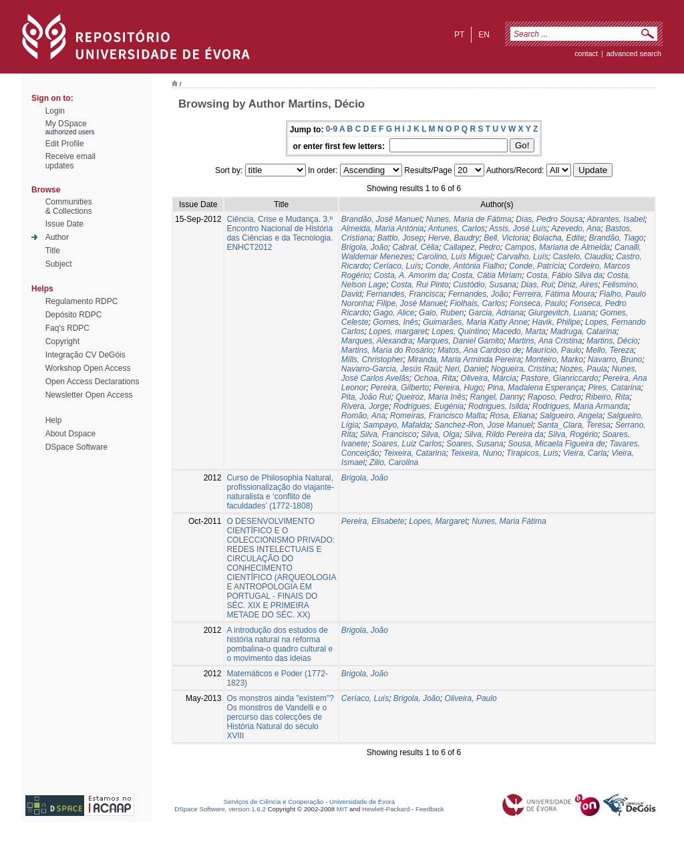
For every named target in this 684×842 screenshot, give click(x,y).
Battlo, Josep (400, 238)
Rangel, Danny (496, 397)
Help (53, 420)
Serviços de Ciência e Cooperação (274, 801)
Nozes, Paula (583, 369)
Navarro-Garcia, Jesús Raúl (390, 369)
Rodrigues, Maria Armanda (580, 406)
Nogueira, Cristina (523, 369)
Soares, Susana (474, 443)
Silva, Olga (440, 434)
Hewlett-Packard (385, 809)
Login (55, 111)
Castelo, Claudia (581, 256)
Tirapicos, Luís (532, 453)
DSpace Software (76, 447)
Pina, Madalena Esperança (536, 387)
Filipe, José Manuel (411, 303)
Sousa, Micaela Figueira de (556, 443)
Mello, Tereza (610, 350)
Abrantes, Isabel (616, 219)
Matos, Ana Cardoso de (480, 350)
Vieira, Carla (585, 453)
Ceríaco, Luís (397, 266)
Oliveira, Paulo (471, 698)
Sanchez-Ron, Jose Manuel (483, 425)
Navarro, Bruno (615, 359)
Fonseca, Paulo (537, 303)
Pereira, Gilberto (400, 387)
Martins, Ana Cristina (545, 340)
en (484, 34)
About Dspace (70, 433)
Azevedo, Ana (576, 228)
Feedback (429, 809)
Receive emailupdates (70, 161)
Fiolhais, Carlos (478, 303)
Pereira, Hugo (458, 387)
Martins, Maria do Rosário (387, 350)
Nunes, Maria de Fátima (469, 219)
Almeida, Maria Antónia (382, 228)
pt (459, 34)
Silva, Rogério (573, 434)
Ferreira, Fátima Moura (554, 294)
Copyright (62, 341)
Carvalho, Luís (522, 256)
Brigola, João (364, 247)
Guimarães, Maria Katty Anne (475, 322)
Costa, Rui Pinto (420, 284)
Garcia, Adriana (496, 312)
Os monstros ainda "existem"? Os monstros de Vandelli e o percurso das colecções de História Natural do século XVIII (280, 717)
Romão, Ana (363, 415)
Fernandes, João (478, 294)
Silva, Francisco (388, 434)
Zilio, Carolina (393, 462)
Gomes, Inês (395, 322)
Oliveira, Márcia (488, 378)
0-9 (331, 129)
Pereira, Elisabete (373, 521)
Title (52, 250)
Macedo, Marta (519, 331)
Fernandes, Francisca (405, 294)
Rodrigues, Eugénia (428, 406)
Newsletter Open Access (89, 395)
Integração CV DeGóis (85, 355)
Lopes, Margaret (438, 521)
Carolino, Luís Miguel (454, 256)
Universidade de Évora (362, 801)
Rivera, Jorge (365, 406)
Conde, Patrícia (536, 266)
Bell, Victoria (506, 238)
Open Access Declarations (92, 381)
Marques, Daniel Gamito (460, 340)
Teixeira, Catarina (414, 453)
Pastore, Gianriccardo (559, 378)
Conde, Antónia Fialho (464, 266)
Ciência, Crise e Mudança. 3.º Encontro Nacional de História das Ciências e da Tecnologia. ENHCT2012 (279, 233)
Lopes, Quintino (460, 331)
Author (57, 237)
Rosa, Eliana (512, 415)
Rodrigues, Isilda (498, 406)
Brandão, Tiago (615, 238)
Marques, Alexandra (377, 340)
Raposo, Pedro (554, 397)
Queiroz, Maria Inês (430, 397)
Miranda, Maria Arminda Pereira (464, 359)
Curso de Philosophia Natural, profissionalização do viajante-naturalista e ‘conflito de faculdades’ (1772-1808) (280, 492)
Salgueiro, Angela (571, 415)
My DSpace (66, 123)
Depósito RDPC (73, 314)
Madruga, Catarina (583, 331)
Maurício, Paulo (553, 350)
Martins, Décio (612, 340)
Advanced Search (634, 53)
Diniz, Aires (578, 284)
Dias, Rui (537, 284)
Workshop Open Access (88, 368)
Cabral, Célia (416, 247)
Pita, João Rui (366, 397)
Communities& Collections (68, 206)
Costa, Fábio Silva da (564, 275)
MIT (342, 809)
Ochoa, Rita (435, 378)
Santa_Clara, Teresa (574, 425)
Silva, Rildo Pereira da (504, 434)
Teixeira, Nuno (476, 453)
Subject (58, 264)
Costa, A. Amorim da (411, 275)
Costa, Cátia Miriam (487, 275)
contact (586, 53)
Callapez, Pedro (472, 247)
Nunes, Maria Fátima (509, 521)
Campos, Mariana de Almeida (558, 247)
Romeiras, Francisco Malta (438, 415)
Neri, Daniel (466, 369)
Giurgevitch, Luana (562, 312)
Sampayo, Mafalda (396, 425)
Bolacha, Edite (558, 238)
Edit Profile (64, 143)
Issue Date (64, 224)
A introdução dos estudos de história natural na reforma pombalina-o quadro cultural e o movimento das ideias (279, 644)
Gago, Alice (394, 312)
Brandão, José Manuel (381, 219)
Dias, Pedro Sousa (549, 219)
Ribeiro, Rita (607, 397)
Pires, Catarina (614, 387)
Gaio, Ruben (441, 312)
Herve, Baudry (454, 238)
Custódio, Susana (484, 284)
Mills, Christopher (372, 359)
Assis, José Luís (518, 228)
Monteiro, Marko (554, 359)
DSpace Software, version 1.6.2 (220, 809)
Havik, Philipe (556, 322)
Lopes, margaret (398, 331)
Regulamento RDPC (81, 301)
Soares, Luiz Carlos (407, 443)
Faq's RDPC (67, 328)
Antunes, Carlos (456, 228)
